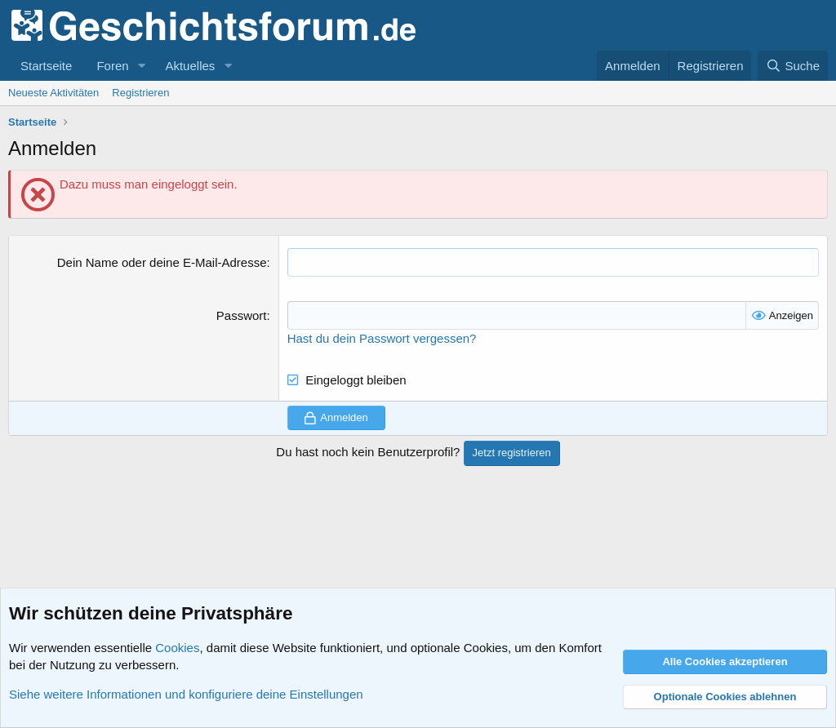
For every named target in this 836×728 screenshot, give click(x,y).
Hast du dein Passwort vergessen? (382, 338)
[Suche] (793, 66)
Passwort (241, 315)
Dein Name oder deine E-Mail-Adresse (162, 262)
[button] (141, 66)
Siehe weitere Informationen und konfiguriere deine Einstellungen (186, 694)
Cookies (177, 648)
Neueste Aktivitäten (53, 93)
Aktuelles (190, 66)
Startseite (46, 66)
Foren (112, 66)
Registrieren (140, 93)
